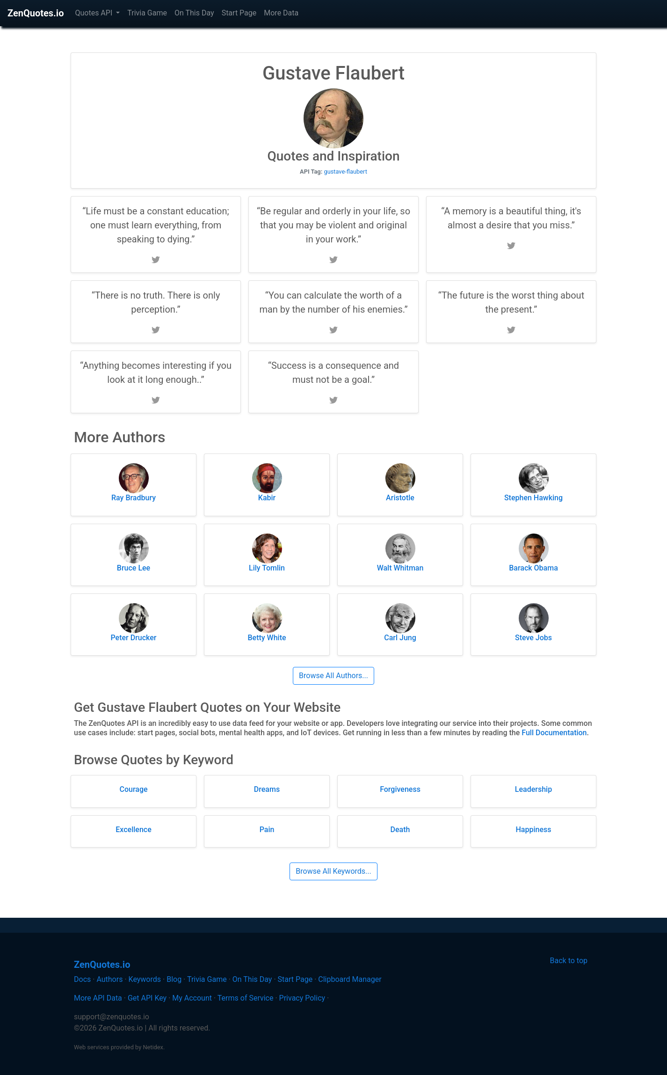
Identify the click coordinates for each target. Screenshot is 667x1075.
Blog (174, 979)
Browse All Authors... (333, 675)
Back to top (568, 960)
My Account (192, 998)
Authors (109, 979)
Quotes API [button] (94, 12)
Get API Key (147, 998)
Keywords (145, 979)
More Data (281, 12)
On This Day (194, 12)
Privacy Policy (302, 998)
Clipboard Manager (349, 979)
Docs (82, 979)
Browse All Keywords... (333, 871)
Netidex (153, 1047)
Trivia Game (147, 12)
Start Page (239, 12)
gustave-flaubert (345, 171)
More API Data (98, 998)
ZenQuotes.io (35, 13)
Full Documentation (554, 732)
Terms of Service (246, 998)
